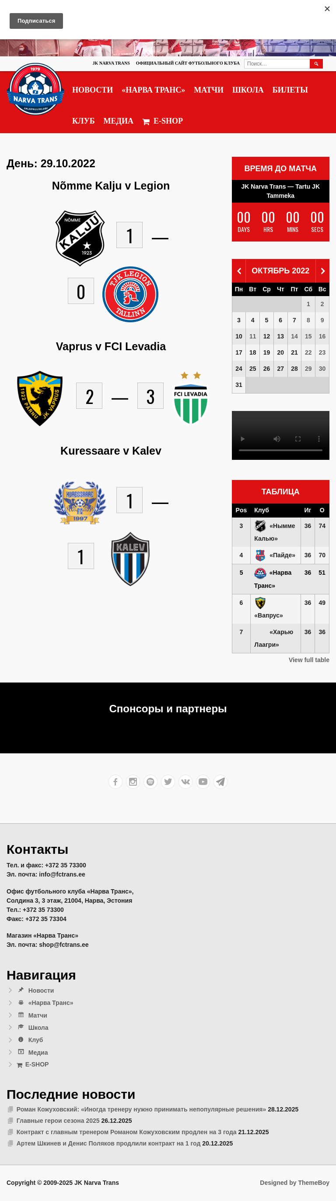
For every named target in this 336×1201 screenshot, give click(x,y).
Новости (92, 90)
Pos (241, 510)
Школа (248, 90)
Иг (308, 510)
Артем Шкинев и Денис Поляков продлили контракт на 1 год (109, 1143)
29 (308, 368)
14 (294, 336)
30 (322, 368)
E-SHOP (162, 121)
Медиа (118, 121)
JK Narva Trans (111, 63)
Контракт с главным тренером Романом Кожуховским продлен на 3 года (127, 1132)
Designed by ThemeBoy (294, 1182)
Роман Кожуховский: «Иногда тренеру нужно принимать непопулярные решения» (141, 1109)
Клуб (83, 121)
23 (322, 352)
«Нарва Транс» (153, 90)
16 (322, 336)
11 (252, 336)
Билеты (290, 90)
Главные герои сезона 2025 (58, 1120)
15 (308, 336)
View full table (309, 659)
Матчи (209, 90)
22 (308, 352)
